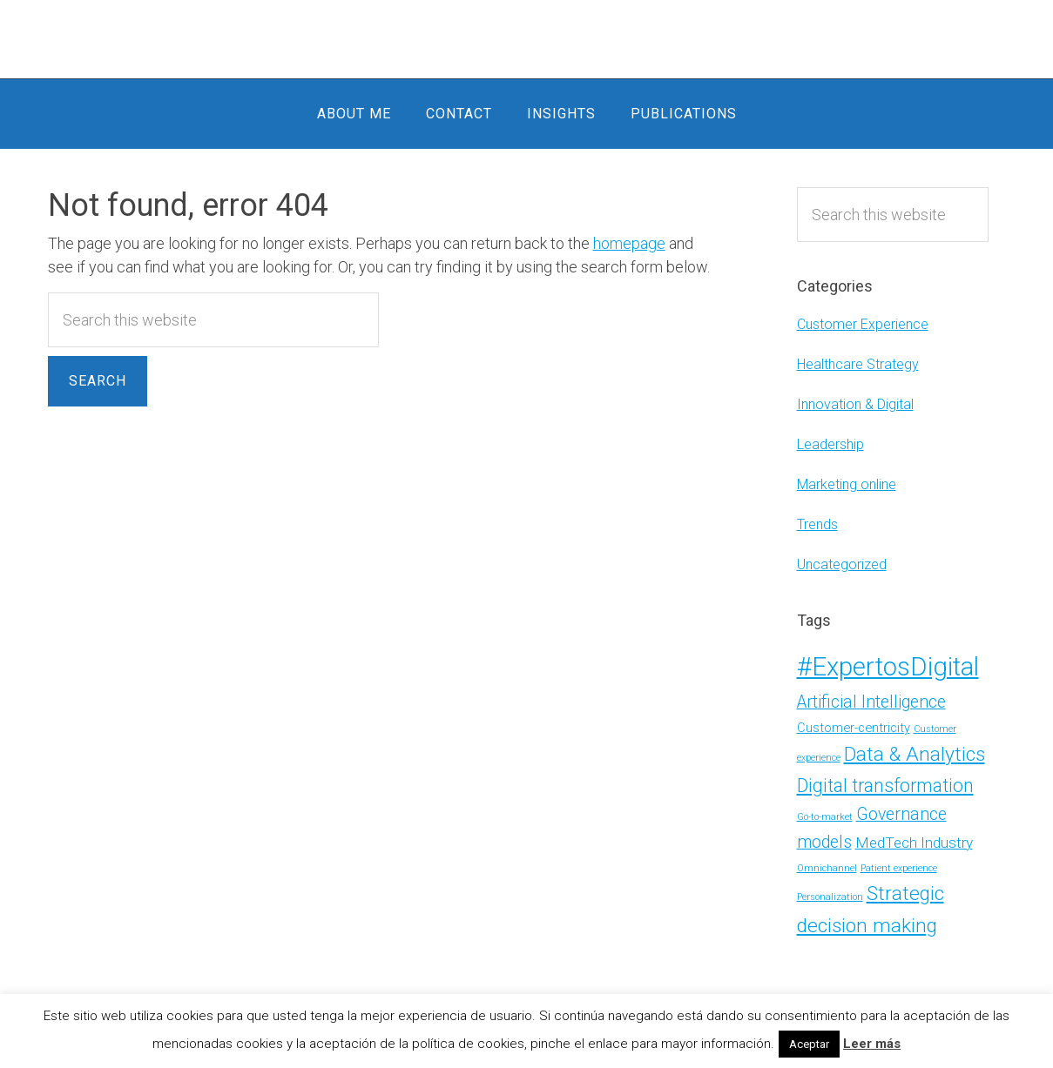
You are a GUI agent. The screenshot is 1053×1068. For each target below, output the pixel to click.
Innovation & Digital (855, 404)
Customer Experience (862, 324)
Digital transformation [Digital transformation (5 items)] (885, 785)
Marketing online (846, 484)
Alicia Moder (527, 39)
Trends (817, 524)
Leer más (872, 1043)
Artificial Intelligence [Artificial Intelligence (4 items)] (871, 702)
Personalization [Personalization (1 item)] (830, 897)
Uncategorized (842, 564)
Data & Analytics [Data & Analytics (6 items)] (914, 754)
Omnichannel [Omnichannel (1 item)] (827, 868)
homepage (629, 243)
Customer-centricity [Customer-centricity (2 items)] (853, 728)
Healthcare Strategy (858, 364)
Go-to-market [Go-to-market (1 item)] (825, 817)
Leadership (830, 444)
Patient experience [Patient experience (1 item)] (899, 868)
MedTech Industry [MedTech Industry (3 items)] (914, 842)
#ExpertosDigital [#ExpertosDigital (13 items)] (888, 667)
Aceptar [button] (809, 1044)
